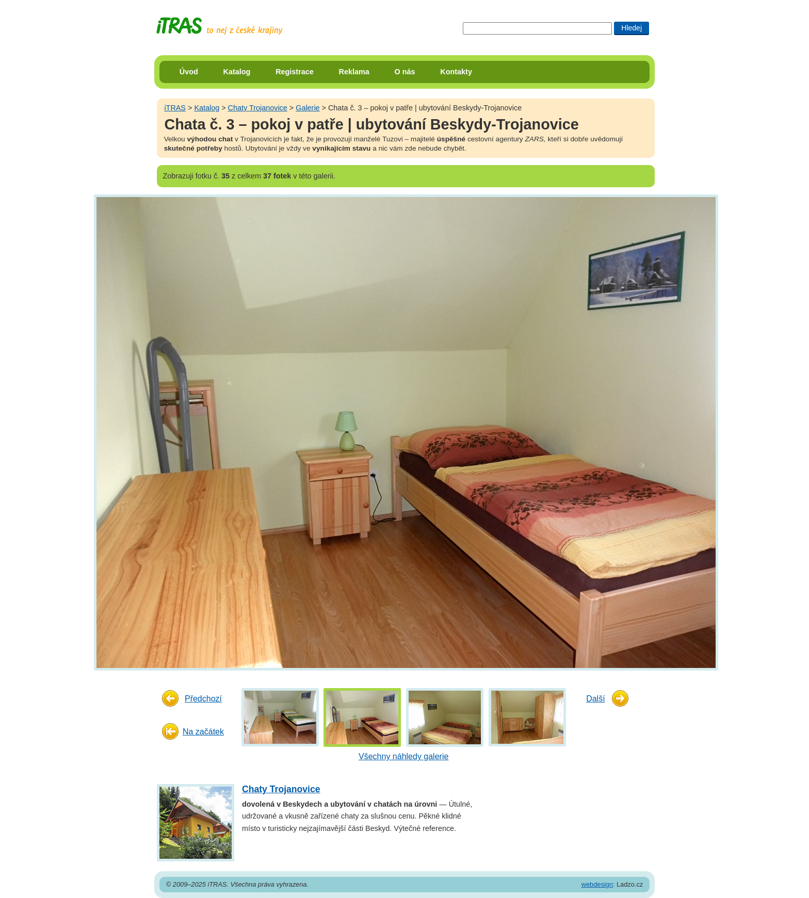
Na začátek (203, 731)
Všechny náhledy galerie (403, 756)
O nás (405, 72)
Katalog (237, 72)
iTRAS (175, 108)
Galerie (307, 108)
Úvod (189, 72)
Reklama (354, 72)
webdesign (597, 884)
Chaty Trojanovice (257, 108)
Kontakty (456, 72)
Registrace (295, 72)
